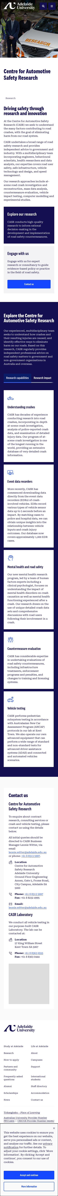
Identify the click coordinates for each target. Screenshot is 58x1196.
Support (35, 1066)
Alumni (8, 1086)
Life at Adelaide (39, 1046)
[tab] (17, 378)
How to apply (11, 1060)
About (34, 1053)
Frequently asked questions (13, 1078)
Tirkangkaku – (22, 1112)
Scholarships (11, 1093)
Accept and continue (29, 1175)
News (7, 1100)
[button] (54, 1128)
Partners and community (10, 1068)
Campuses (36, 1060)
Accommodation (40, 1093)
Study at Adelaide (13, 1046)
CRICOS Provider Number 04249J (35, 1121)
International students (38, 1078)
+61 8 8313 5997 (30, 856)
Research (9, 1053)
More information (29, 1186)
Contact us (29, 284)
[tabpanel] (29, 578)
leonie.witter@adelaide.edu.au (28, 852)
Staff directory (39, 1086)
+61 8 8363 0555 (34, 953)
